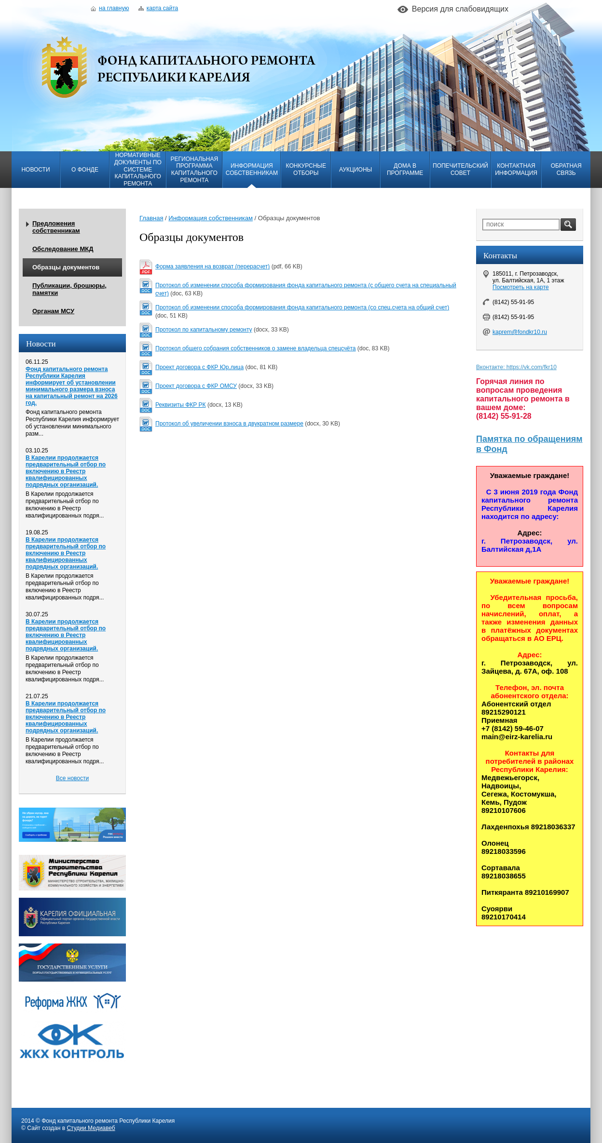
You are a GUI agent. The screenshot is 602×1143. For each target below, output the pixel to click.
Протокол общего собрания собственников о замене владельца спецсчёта (255, 348)
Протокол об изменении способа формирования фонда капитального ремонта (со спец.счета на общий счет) (302, 307)
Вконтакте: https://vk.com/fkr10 (516, 367)
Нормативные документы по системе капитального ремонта (138, 169)
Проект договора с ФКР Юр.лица (199, 367)
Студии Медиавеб (91, 1128)
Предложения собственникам (56, 227)
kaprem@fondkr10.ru (520, 332)
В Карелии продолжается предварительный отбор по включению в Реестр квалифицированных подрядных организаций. (66, 471)
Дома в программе (405, 169)
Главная (151, 218)
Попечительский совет (460, 169)
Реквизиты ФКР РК (180, 404)
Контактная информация (516, 169)
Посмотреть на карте (521, 287)
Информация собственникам (252, 169)
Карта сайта (158, 8)
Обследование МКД (62, 249)
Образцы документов (65, 267)
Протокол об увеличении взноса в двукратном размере (229, 423)
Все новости (72, 778)
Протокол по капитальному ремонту (203, 329)
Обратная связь (566, 169)
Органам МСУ (53, 311)
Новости (35, 169)
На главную (110, 8)
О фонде (84, 169)
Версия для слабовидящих (460, 9)
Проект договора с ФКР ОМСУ (196, 386)
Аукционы (355, 169)
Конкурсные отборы (306, 169)
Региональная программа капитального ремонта (194, 170)
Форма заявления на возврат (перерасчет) (212, 266)
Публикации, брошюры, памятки (69, 289)
